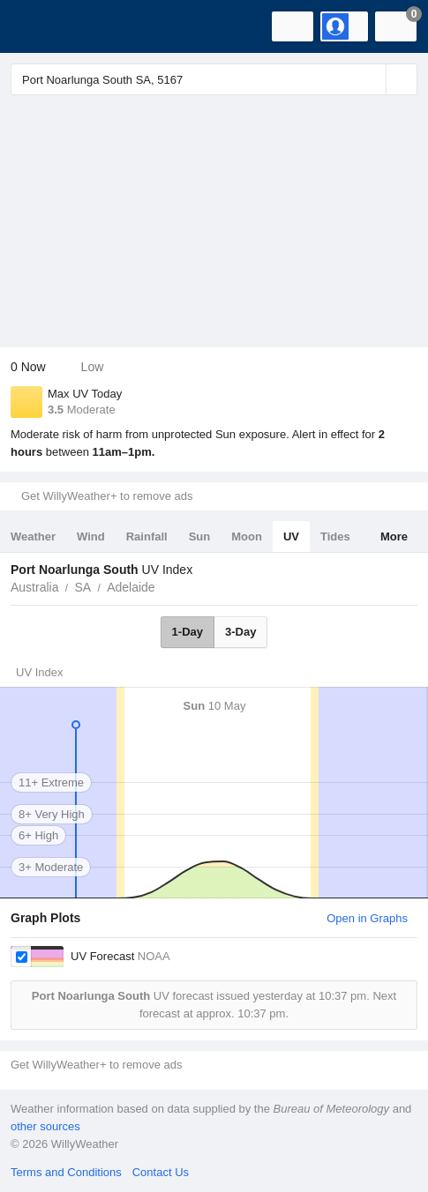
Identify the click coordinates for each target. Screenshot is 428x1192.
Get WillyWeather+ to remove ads (106, 496)
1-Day (187, 631)
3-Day (240, 631)
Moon (246, 536)
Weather (33, 536)
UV (291, 536)
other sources (45, 1126)
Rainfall (147, 536)
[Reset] (371, 79)
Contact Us (160, 1172)
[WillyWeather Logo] (40, 26)
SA (82, 587)
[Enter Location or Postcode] (214, 79)
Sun (200, 536)
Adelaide (131, 587)
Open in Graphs (367, 918)
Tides (335, 536)
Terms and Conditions (66, 1172)
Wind (91, 536)
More (394, 536)
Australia (34, 587)
